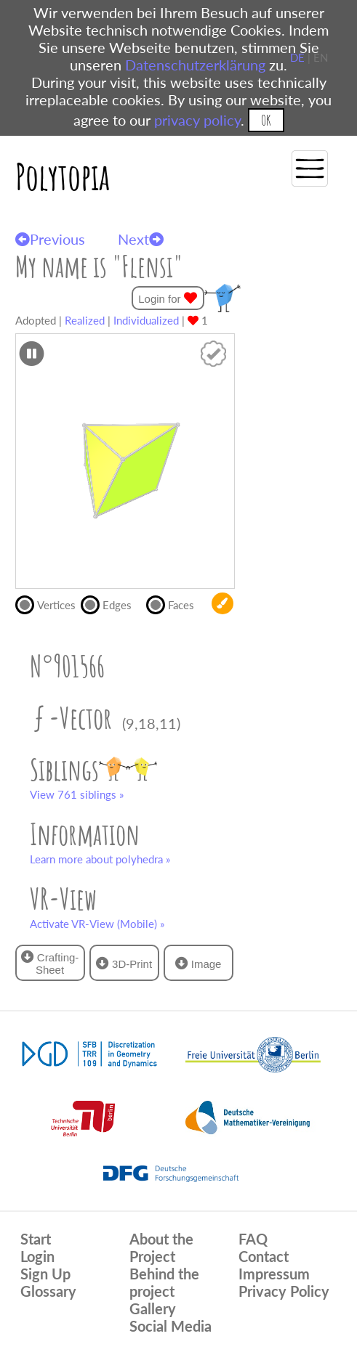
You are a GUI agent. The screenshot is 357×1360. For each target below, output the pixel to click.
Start (35, 1238)
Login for (167, 298)
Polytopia (62, 176)
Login (37, 1256)
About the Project (161, 1247)
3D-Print (124, 963)
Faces (176, 603)
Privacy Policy (283, 1291)
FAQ (253, 1238)
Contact (263, 1256)
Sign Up (45, 1273)
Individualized (146, 320)
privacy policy (197, 120)
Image (198, 963)
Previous (50, 239)
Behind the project (164, 1282)
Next (141, 239)
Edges (112, 603)
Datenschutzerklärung (195, 64)
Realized (85, 320)
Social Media (170, 1326)
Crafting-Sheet (50, 963)
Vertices (48, 603)
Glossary (48, 1291)
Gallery (152, 1308)
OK (265, 120)
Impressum (274, 1273)
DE (297, 57)
